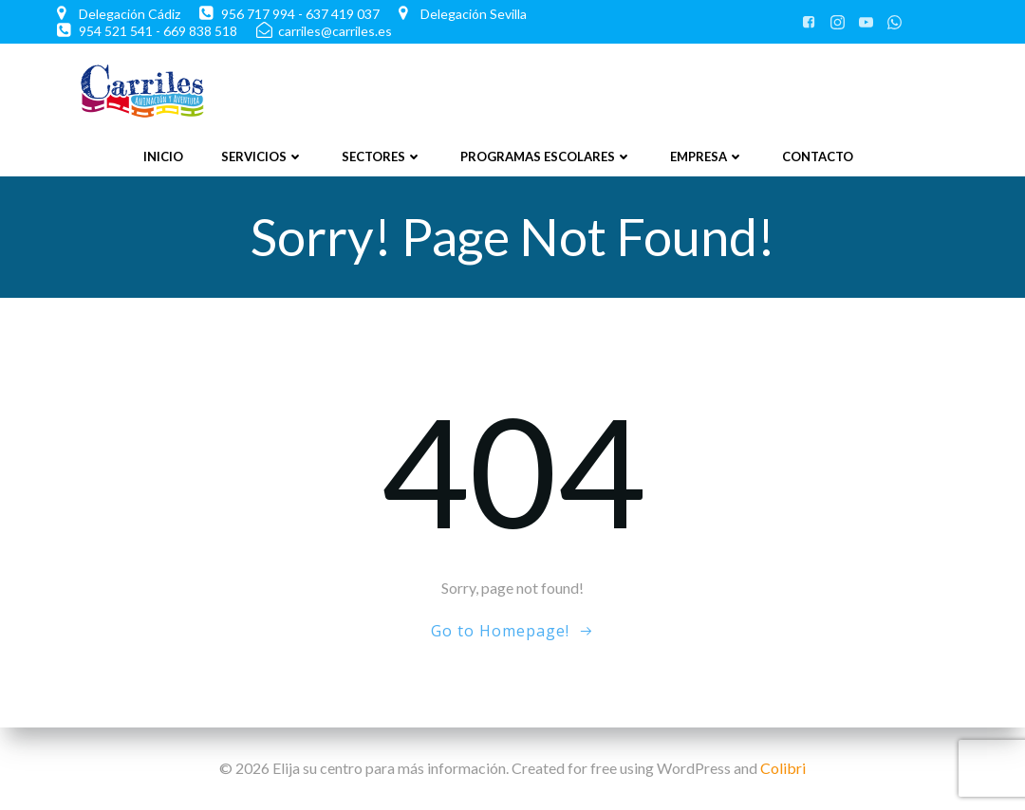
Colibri (783, 768)
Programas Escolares (546, 156)
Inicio (163, 156)
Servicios (262, 156)
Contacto (817, 156)
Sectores (382, 156)
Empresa (707, 156)
